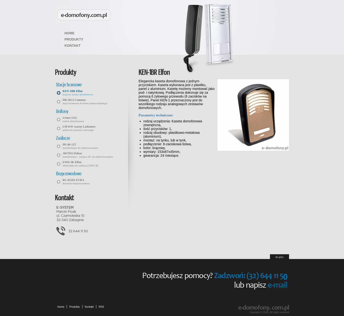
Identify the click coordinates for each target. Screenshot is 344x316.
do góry (279, 256)
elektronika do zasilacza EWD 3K (80, 164)
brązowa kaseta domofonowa (78, 92)
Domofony (84, 15)
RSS (101, 306)
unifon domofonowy (73, 119)
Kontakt (72, 45)
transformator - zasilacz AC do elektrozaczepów (88, 155)
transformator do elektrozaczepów (80, 146)
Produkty (73, 39)
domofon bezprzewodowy (76, 181)
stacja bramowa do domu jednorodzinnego (85, 101)
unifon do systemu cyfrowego (79, 128)
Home (69, 33)
